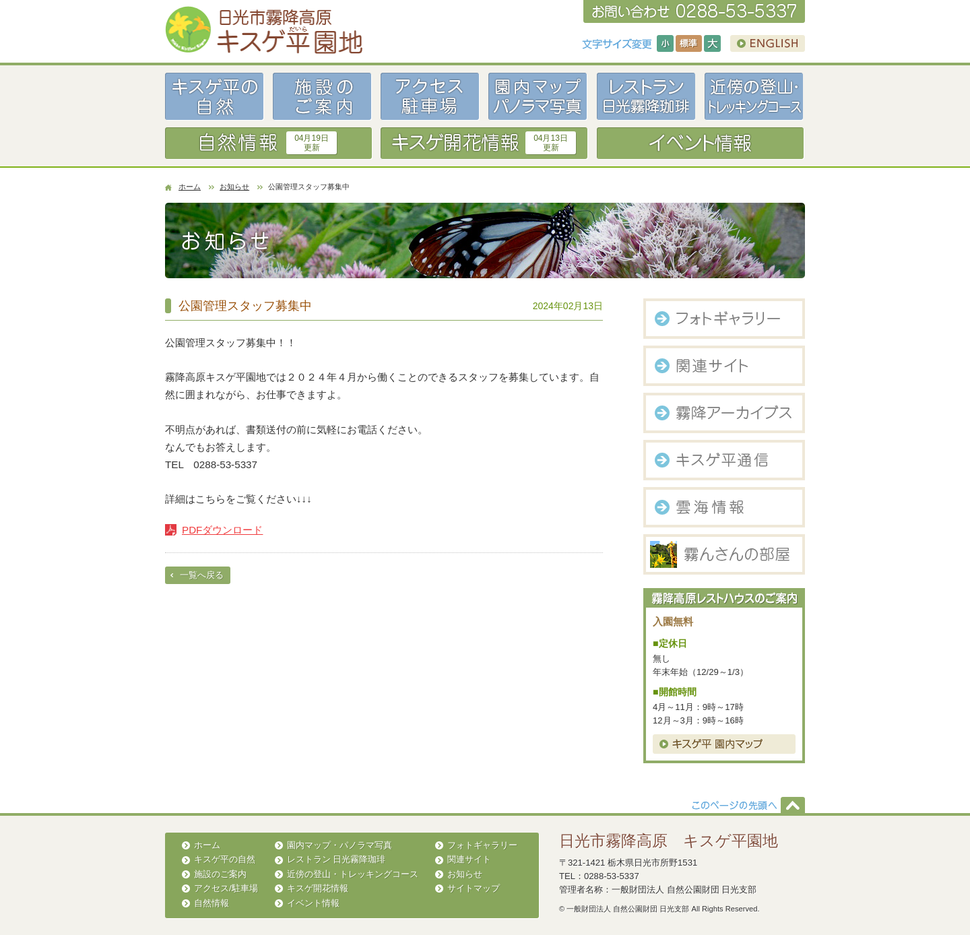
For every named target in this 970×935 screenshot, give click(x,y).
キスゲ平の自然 (224, 859)
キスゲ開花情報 (317, 888)
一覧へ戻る (202, 575)
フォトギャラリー (482, 845)
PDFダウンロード (222, 530)
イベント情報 (313, 903)
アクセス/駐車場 (226, 888)
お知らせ (234, 187)
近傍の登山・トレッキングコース (352, 874)
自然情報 (211, 903)
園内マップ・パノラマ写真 (339, 845)
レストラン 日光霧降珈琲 (336, 859)
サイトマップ (473, 888)
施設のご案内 (220, 874)
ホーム (190, 187)
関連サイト (469, 859)
